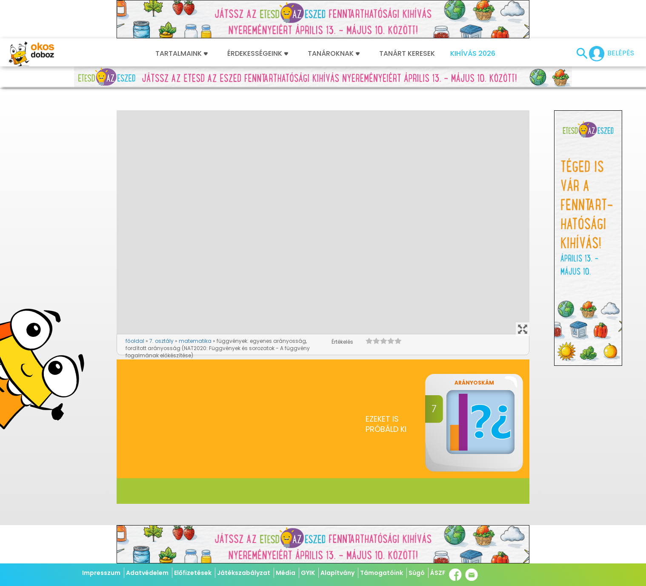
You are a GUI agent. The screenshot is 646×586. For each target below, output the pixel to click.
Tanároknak (334, 53)
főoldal (135, 341)
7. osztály (161, 341)
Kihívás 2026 (472, 53)
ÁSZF (438, 573)
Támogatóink (381, 573)
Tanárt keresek (407, 53)
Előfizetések (193, 573)
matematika (195, 341)
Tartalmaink (181, 53)
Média (285, 573)
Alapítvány (337, 573)
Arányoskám (474, 382)
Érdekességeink (257, 53)
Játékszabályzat (243, 573)
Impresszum (101, 573)
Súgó (417, 573)
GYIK (308, 573)
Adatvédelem (147, 573)
